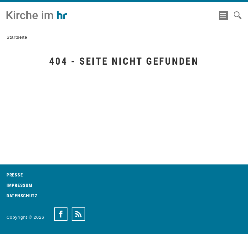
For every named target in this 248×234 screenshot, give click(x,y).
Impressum (19, 185)
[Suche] (237, 15)
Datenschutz (22, 195)
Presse (15, 174)
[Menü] (223, 15)
